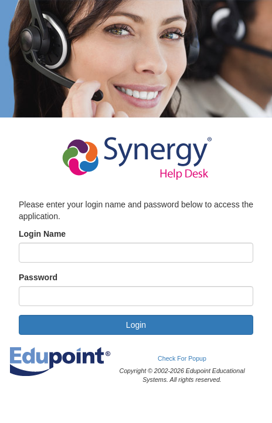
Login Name (42, 234)
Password (38, 277)
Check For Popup (182, 358)
